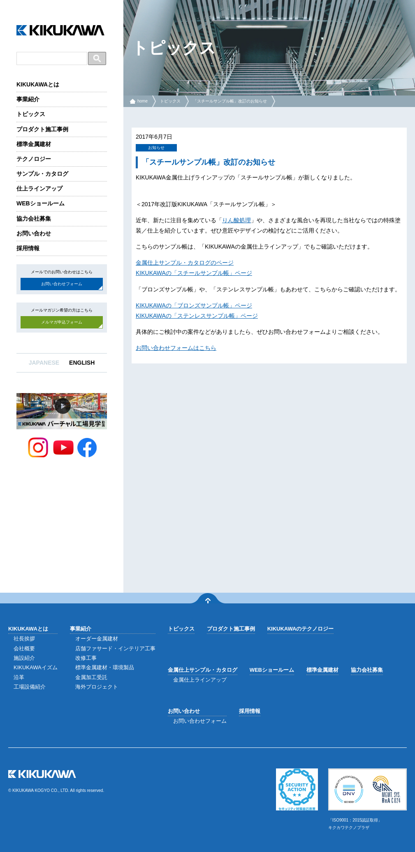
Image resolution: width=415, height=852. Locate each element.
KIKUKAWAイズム (36, 667)
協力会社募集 (33, 218)
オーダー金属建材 (96, 639)
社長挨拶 (24, 639)
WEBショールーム (40, 203)
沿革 (19, 677)
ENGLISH (82, 362)
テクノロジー (33, 159)
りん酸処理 (236, 220)
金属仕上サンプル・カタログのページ (185, 262)
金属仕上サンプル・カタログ (202, 670)
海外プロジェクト (96, 687)
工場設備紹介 (30, 687)
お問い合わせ (33, 233)
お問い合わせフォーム (61, 284)
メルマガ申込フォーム (61, 322)
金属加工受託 (91, 677)
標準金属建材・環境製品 (104, 667)
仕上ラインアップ (39, 188)
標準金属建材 (33, 144)
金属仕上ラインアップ (200, 680)
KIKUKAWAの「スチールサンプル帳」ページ (194, 273)
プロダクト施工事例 (42, 129)
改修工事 (86, 658)
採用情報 (27, 248)
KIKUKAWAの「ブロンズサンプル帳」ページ (194, 305)
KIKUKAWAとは (37, 84)
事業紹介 (27, 99)
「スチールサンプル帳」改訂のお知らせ (230, 101)
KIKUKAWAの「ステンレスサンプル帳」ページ (197, 315)
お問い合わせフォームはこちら (176, 348)
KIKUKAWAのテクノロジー (300, 629)
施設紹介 (24, 658)
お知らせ (156, 147)
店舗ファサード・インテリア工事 (115, 648)
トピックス (30, 114)
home (142, 101)
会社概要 (24, 648)
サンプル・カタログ (42, 173)
